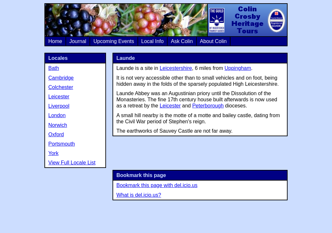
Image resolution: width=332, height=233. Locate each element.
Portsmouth (61, 144)
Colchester (60, 87)
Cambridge (61, 78)
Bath (53, 68)
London (56, 115)
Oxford (56, 134)
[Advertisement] (200, 152)
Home (55, 41)
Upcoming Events (113, 41)
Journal (77, 41)
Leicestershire (176, 68)
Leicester (170, 105)
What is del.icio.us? (138, 195)
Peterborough (208, 105)
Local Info (152, 41)
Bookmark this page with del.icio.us (156, 185)
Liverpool (58, 106)
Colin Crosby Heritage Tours (247, 20)
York (53, 153)
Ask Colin (182, 41)
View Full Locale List (72, 162)
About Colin (213, 41)
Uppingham (238, 68)
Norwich (57, 125)
